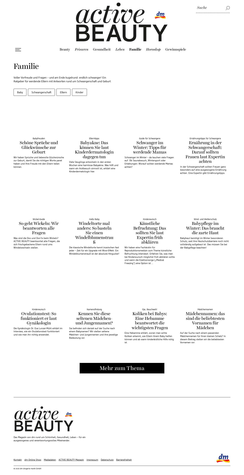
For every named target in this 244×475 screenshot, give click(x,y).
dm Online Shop (32, 456)
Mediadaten (50, 456)
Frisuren (81, 45)
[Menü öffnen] (18, 45)
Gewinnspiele (175, 45)
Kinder (79, 88)
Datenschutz (107, 456)
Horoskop (153, 45)
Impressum (92, 456)
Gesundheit (102, 45)
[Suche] (213, 8)
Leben (120, 45)
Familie (135, 45)
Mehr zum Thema (122, 364)
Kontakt (18, 456)
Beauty (65, 45)
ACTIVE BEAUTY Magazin (71, 456)
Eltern (63, 88)
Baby (20, 88)
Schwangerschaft (41, 88)
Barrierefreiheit (124, 456)
